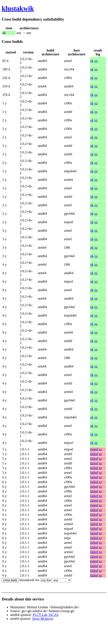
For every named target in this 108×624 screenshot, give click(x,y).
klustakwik (18, 8)
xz (96, 61)
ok (92, 61)
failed (94, 449)
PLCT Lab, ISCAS (45, 615)
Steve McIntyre (42, 618)
